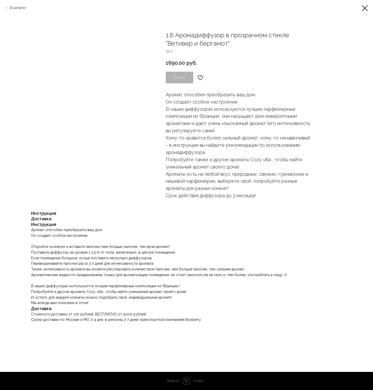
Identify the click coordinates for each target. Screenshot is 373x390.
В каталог (18, 8)
